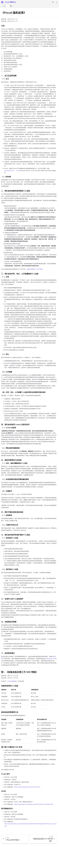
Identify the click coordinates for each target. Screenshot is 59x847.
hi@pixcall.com (50, 658)
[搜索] (53, 2)
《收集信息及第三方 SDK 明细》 (34, 269)
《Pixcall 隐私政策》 (12, 681)
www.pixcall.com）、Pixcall (12, 170)
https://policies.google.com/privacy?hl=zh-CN (27, 787)
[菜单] (56, 2)
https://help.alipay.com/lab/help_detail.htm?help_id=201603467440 (33, 804)
